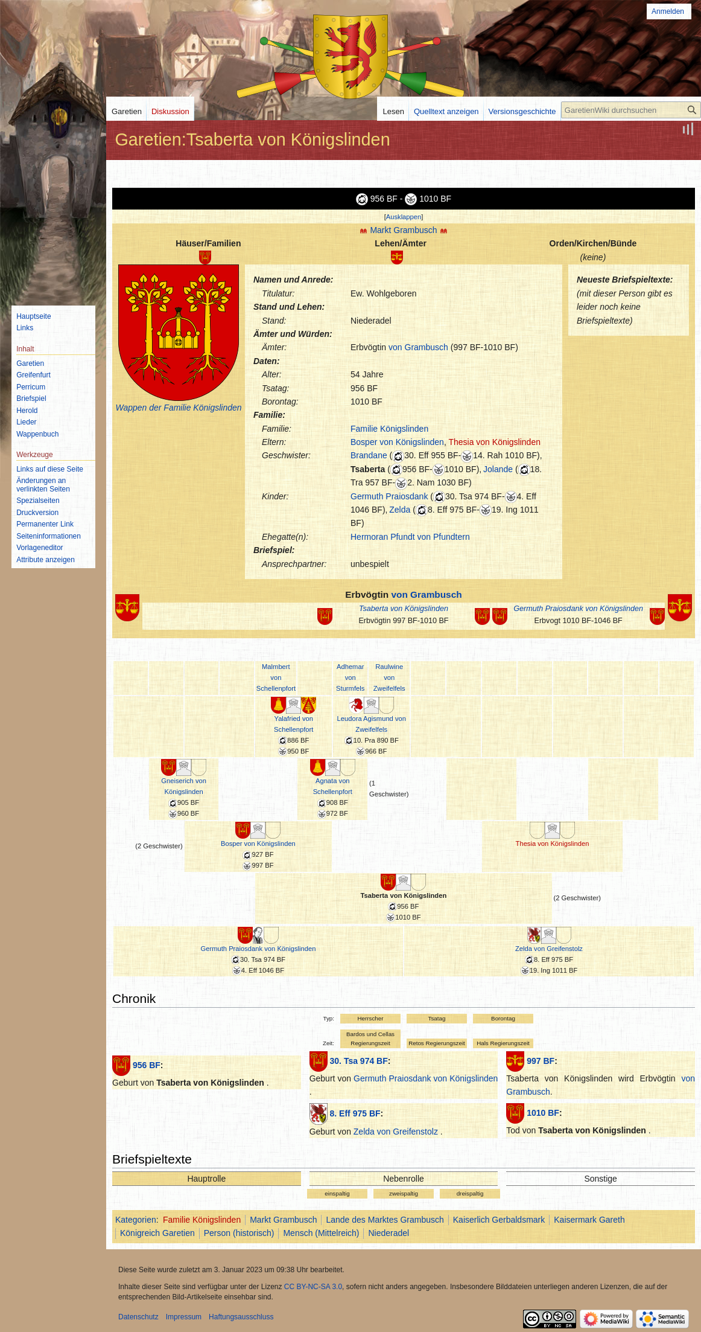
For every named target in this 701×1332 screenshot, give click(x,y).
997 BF (540, 1061)
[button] (403, 216)
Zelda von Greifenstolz (549, 948)
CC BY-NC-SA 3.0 (313, 1286)
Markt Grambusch (403, 230)
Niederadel (388, 1233)
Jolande (498, 469)
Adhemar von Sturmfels (350, 677)
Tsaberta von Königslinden (403, 608)
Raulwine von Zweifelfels (389, 677)
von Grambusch (418, 347)
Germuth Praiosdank (389, 496)
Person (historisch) (239, 1233)
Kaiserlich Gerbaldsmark (499, 1220)
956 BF (146, 1065)
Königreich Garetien (157, 1233)
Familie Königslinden (389, 429)
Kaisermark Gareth (589, 1220)
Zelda (399, 509)
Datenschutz (138, 1317)
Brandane (368, 455)
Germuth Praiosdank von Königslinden (578, 608)
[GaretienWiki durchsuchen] (631, 109)
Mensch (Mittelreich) (321, 1233)
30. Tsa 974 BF (359, 1061)
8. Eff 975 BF (355, 1113)
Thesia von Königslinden (494, 442)
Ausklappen (403, 216)
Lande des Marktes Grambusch (384, 1220)
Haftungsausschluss (241, 1317)
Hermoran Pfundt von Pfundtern (410, 537)
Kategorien (135, 1220)
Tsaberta (367, 469)
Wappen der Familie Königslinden (178, 407)
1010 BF (543, 1113)
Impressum (183, 1317)
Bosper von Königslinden (397, 442)
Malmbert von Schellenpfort (276, 677)
